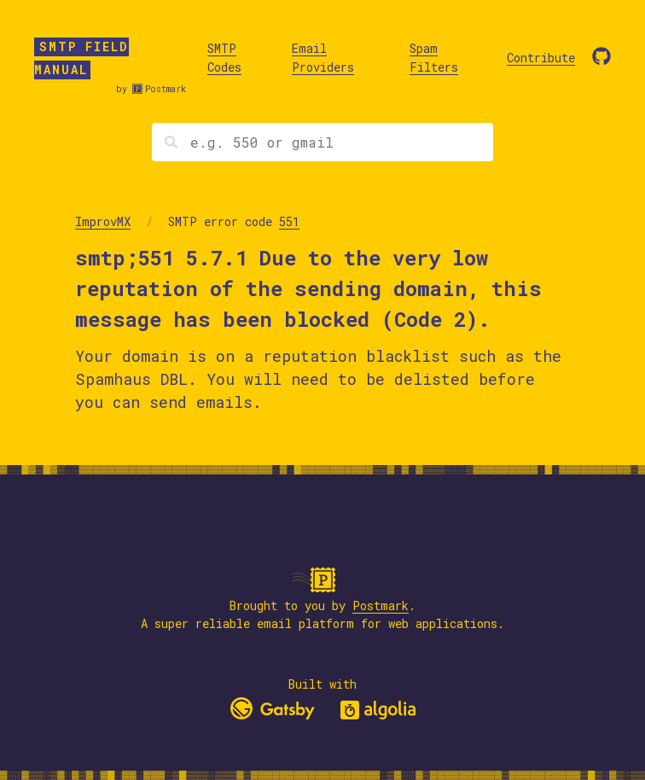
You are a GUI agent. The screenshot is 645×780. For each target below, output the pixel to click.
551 (289, 221)
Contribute (541, 57)
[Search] (322, 142)
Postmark (165, 89)
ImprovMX (103, 221)
